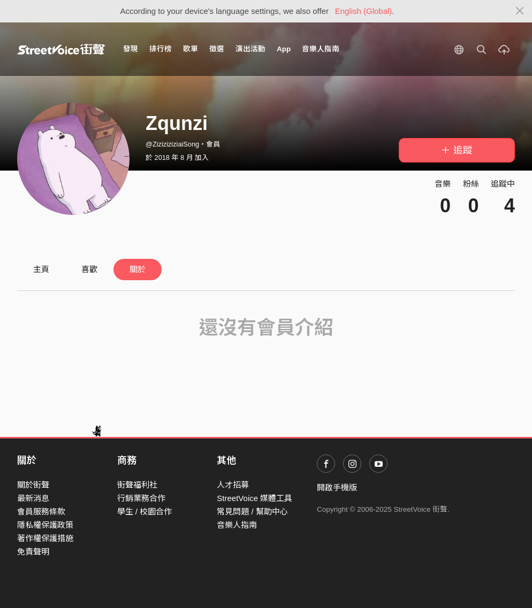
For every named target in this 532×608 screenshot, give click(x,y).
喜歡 (89, 269)
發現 (130, 49)
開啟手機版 (337, 487)
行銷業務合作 (141, 498)
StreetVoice (61, 49)
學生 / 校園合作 (144, 511)
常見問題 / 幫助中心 (252, 511)
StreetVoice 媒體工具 (254, 498)
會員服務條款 (41, 511)
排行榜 (160, 49)
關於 (138, 269)
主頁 (41, 269)
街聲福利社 (137, 484)
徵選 (216, 49)
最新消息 (33, 498)
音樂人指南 (320, 49)
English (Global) (363, 11)
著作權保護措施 (45, 538)
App (284, 49)
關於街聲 (33, 484)
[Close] (520, 11)
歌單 (190, 49)
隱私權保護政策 (45, 524)
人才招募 (233, 484)
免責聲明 (33, 551)
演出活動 (250, 49)
